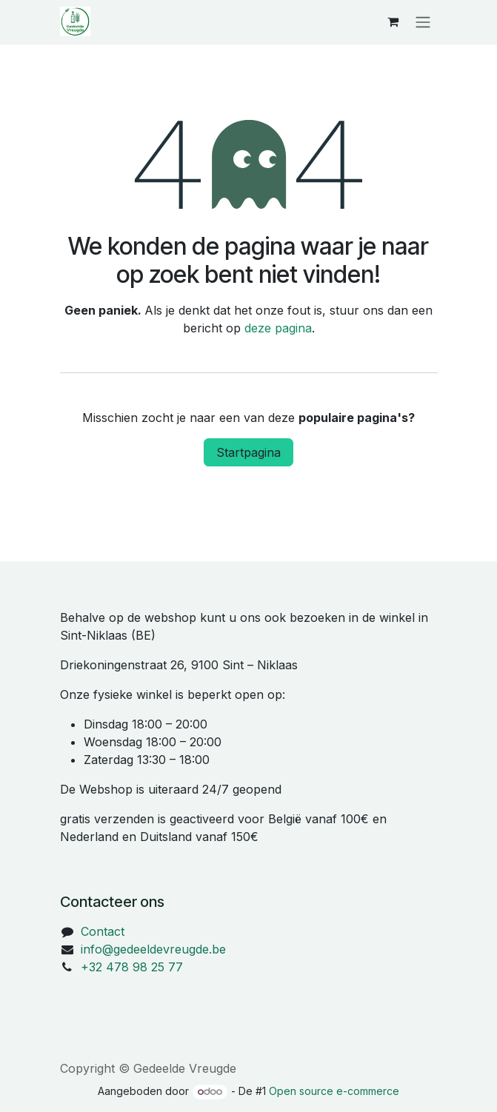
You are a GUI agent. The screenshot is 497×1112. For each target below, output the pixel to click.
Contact (102, 931)
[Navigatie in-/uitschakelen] (423, 21)
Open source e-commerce (334, 1091)
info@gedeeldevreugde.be (153, 949)
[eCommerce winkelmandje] (393, 21)
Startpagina (248, 452)
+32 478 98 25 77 (132, 966)
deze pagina (278, 328)
